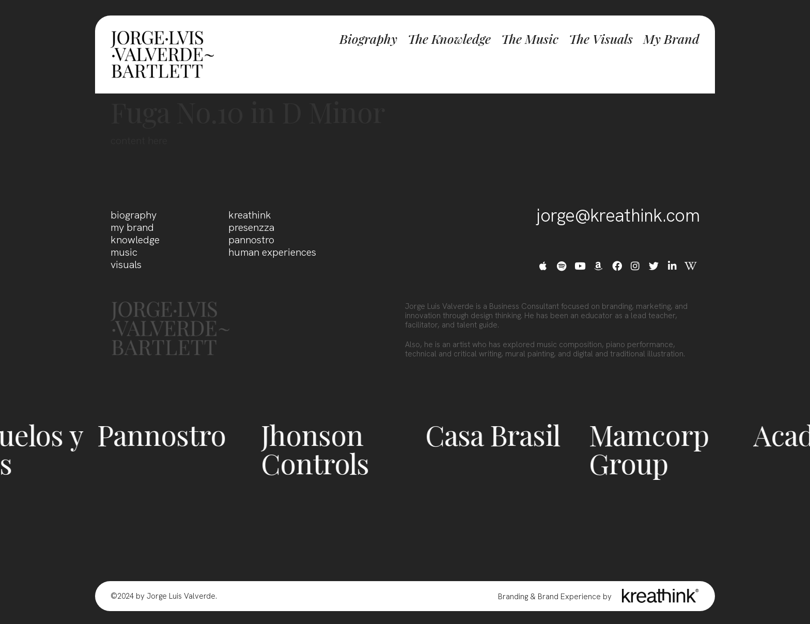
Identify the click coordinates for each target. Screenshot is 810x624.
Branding (513, 596)
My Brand (671, 38)
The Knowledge (449, 38)
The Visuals (601, 38)
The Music (529, 38)
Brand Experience (569, 596)
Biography (368, 38)
